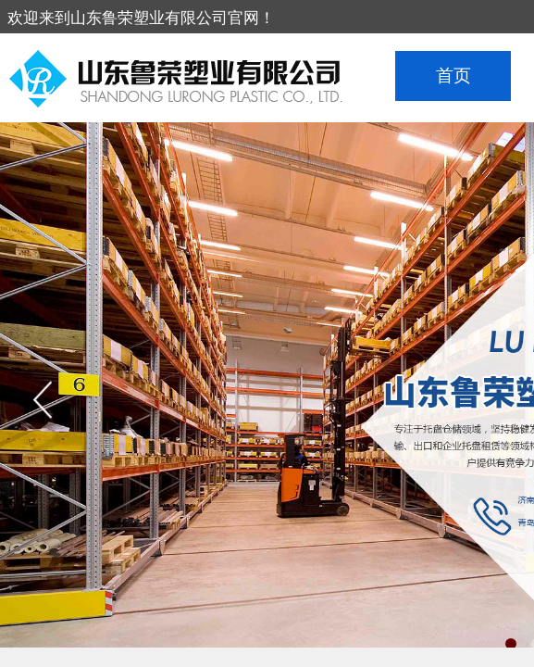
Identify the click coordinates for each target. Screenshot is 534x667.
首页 (453, 75)
